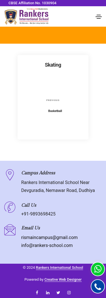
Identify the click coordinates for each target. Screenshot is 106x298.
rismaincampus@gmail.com (49, 237)
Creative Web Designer (63, 279)
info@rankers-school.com (47, 245)
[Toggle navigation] (99, 17)
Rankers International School (59, 267)
